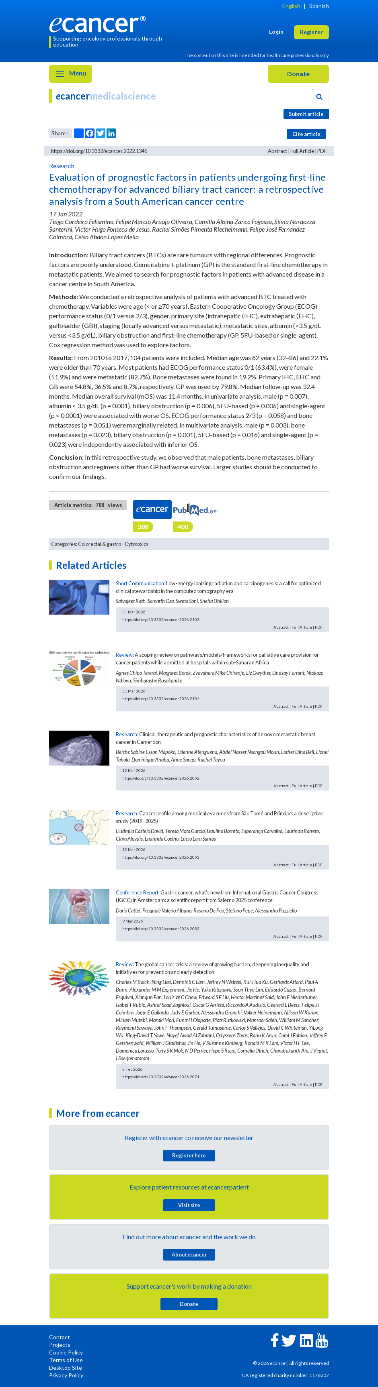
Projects (59, 1344)
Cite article (306, 134)
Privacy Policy (66, 1375)
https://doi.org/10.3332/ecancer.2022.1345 (99, 151)
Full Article (302, 151)
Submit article (306, 114)
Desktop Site (65, 1367)
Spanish (319, 5)
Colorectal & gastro (99, 544)
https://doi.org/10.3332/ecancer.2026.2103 (160, 619)
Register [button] (311, 32)
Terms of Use (66, 1359)
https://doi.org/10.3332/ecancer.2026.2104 (160, 698)
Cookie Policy (66, 1352)
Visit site (189, 1205)
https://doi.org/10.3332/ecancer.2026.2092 (160, 778)
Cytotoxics (136, 544)
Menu (70, 74)
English (291, 5)
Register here (189, 1155)
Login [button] (276, 31)
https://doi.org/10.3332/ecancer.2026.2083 (160, 928)
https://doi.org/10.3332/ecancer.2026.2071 (160, 1076)
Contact (59, 1337)
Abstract (277, 151)
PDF (322, 151)
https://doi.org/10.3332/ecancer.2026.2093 (160, 857)
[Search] (319, 96)
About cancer (189, 1254)
